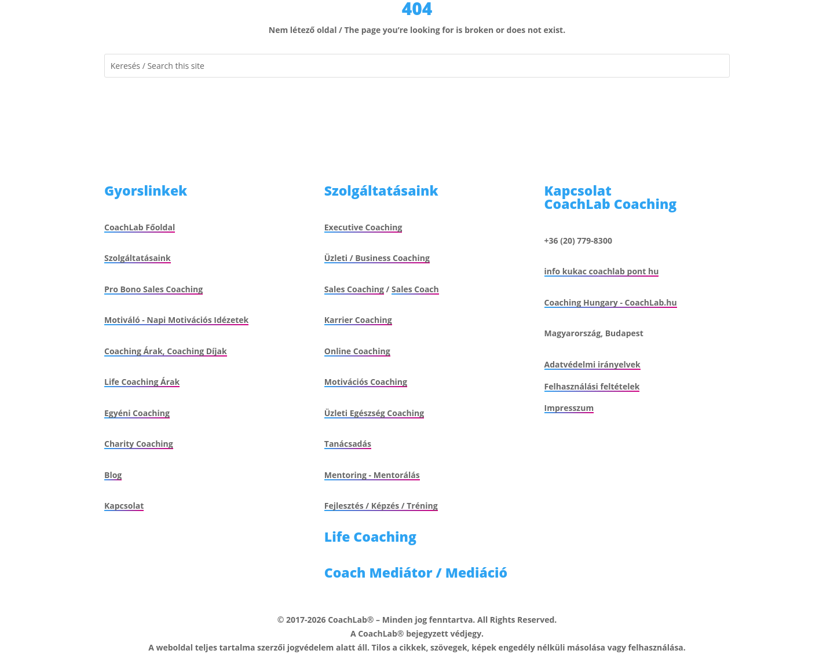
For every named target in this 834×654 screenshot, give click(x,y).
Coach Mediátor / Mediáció (415, 572)
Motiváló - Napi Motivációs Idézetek (176, 319)
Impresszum (569, 407)
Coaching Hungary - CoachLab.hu (610, 302)
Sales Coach (415, 289)
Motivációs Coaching (365, 381)
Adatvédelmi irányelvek (592, 364)
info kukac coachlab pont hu (601, 271)
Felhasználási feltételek (592, 386)
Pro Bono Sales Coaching (153, 289)
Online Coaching (357, 351)
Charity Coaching (138, 443)
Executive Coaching (363, 227)
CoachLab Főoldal (139, 227)
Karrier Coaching (358, 319)
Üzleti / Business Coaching (377, 257)
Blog (113, 474)
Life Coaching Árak (142, 381)
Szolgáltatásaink (137, 257)
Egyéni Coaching (137, 412)
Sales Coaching (354, 289)
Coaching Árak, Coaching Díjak (165, 351)
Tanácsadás (347, 443)
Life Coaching (370, 536)
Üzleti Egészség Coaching (374, 412)
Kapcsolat (124, 505)
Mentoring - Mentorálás (372, 474)
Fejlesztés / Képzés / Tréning (381, 505)
